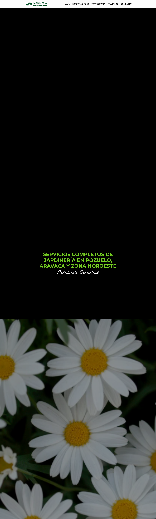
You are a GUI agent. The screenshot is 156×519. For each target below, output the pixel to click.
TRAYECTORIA (98, 4)
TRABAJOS (113, 4)
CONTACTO (126, 4)
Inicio (67, 4)
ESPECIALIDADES (80, 4)
